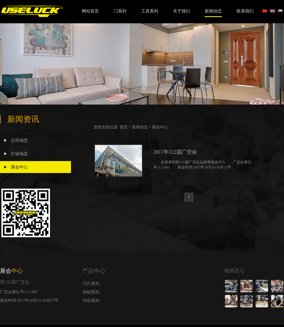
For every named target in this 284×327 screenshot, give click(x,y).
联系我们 (245, 11)
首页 (124, 127)
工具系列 (149, 11)
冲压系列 (90, 300)
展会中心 (16, 167)
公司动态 (16, 140)
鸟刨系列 (90, 292)
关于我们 (181, 11)
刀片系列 (90, 283)
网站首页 (90, 11)
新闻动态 (213, 11)
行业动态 (16, 153)
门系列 (120, 11)
